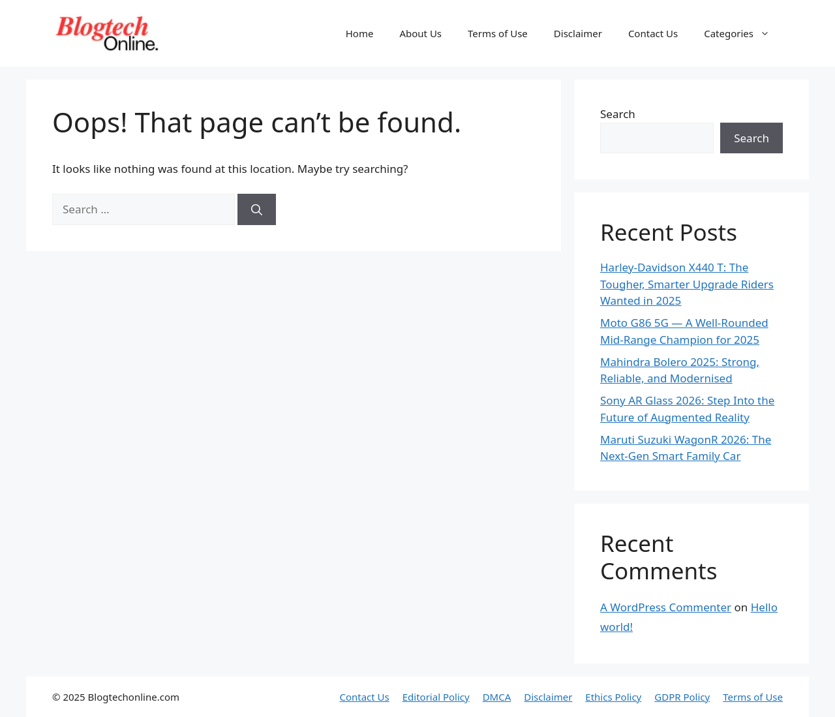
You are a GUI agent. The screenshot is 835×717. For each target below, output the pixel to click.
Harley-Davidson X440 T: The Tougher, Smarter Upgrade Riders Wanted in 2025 (687, 284)
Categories (743, 33)
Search (617, 113)
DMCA (497, 696)
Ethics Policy (613, 696)
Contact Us (653, 33)
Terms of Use (498, 33)
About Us (420, 33)
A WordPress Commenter (665, 607)
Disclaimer (578, 33)
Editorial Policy (436, 696)
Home (360, 33)
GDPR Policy (682, 696)
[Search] (256, 209)
